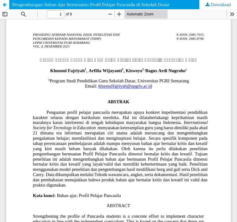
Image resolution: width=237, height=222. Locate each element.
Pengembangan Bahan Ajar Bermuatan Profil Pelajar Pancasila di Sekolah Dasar (90, 4)
